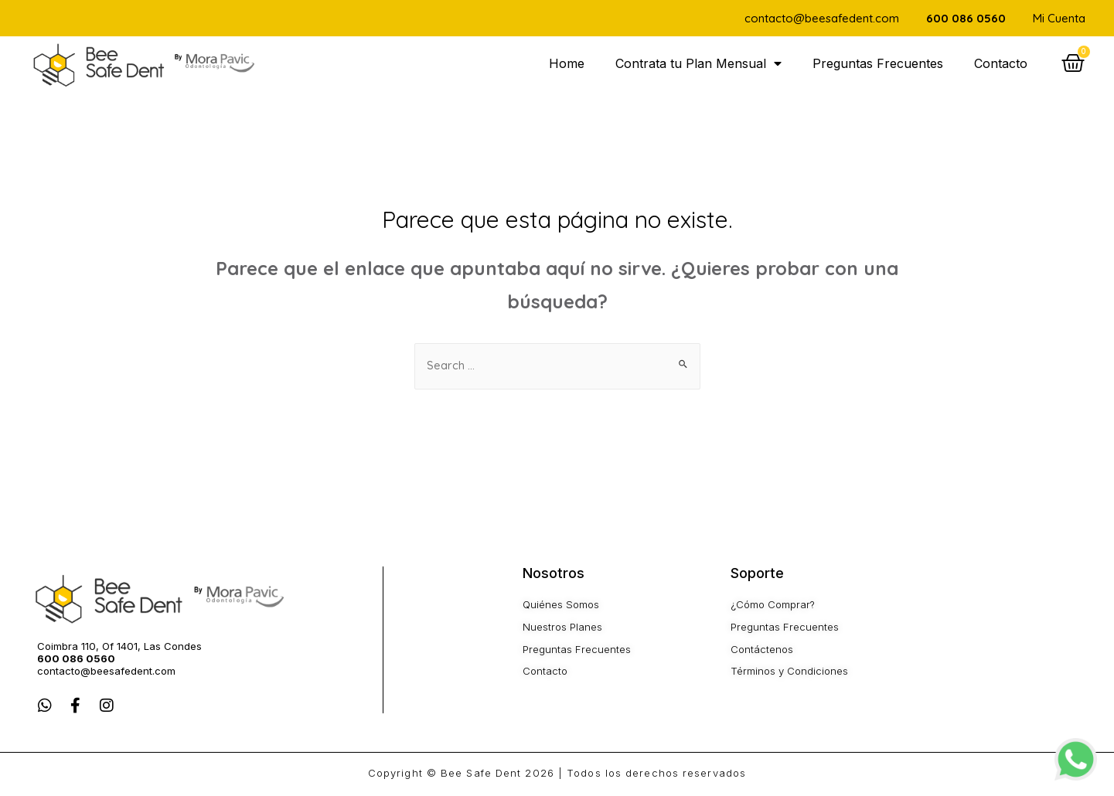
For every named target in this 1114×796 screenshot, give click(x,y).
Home (566, 63)
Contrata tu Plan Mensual (698, 63)
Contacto (1000, 63)
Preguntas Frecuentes (878, 63)
